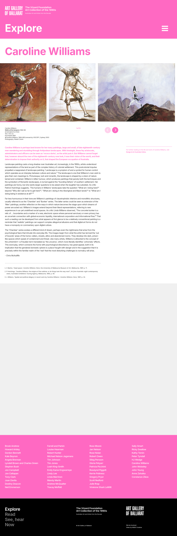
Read (10, 514)
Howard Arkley (12, 449)
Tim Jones (52, 463)
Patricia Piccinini (97, 466)
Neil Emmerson (12, 487)
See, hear (14, 519)
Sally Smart (137, 446)
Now (9, 524)
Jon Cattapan (11, 473)
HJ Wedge (137, 459)
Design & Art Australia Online (136, 152)
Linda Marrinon (54, 477)
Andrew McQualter (56, 483)
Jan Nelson (95, 449)
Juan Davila (10, 480)
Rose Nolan (95, 453)
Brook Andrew (12, 446)
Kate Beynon (11, 456)
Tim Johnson (53, 459)
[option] (23, 92)
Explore (23, 28)
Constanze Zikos (140, 477)
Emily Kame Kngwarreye (59, 470)
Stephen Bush (12, 466)
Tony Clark (10, 477)
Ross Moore (95, 446)
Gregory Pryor (96, 477)
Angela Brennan (13, 459)
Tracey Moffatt (54, 487)
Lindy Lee (52, 473)
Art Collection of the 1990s (40, 9)
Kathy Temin (138, 453)
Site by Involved (131, 525)
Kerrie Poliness (96, 473)
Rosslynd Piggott (97, 470)
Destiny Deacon (13, 483)
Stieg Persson (96, 459)
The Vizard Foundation (38, 7)
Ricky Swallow (139, 449)
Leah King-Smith (55, 466)
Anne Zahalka (138, 473)
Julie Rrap (94, 483)
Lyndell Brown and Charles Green (21, 463)
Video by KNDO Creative (134, 527)
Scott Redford (96, 480)
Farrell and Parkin (56, 446)
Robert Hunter (54, 453)
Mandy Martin (54, 480)
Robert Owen (96, 456)
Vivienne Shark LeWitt (100, 487)
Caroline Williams (140, 463)
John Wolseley (139, 466)
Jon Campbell (12, 470)
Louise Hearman (55, 449)
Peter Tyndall (138, 456)
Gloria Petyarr (96, 463)
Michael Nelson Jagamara (60, 456)
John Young (138, 470)
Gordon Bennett (13, 453)
